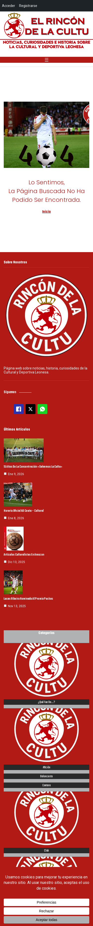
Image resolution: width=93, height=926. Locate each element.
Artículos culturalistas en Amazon (24, 554)
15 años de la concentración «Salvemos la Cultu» (33, 466)
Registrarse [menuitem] (28, 6)
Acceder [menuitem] (8, 6)
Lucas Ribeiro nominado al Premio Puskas (28, 598)
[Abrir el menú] (47, 60)
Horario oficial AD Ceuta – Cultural (24, 510)
